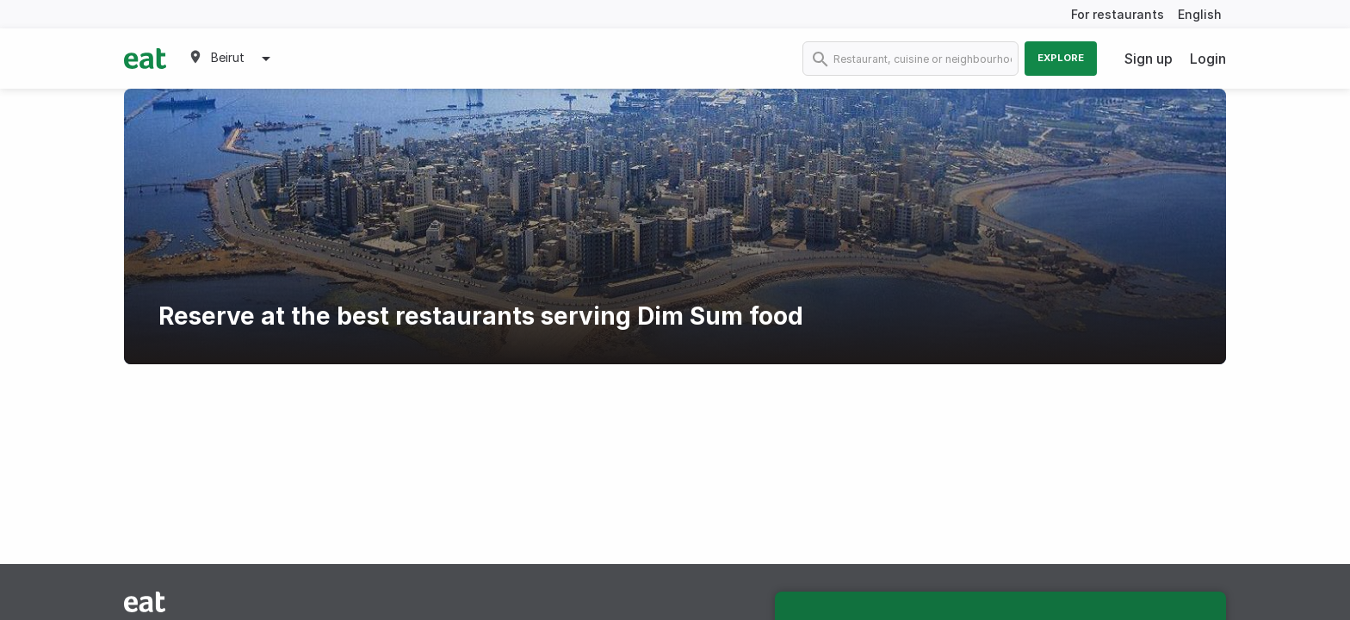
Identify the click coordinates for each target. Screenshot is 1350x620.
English (1200, 14)
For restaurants (1117, 14)
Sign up (1148, 58)
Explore (1060, 58)
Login (1208, 58)
